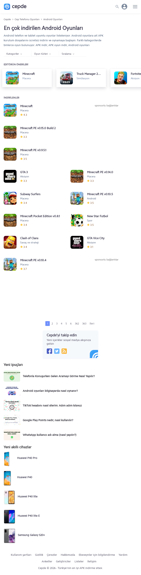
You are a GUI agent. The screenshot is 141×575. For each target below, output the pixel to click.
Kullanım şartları (21, 554)
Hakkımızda (68, 554)
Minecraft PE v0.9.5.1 (33, 150)
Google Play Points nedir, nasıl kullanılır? (48, 420)
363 (84, 323)
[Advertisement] (106, 135)
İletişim (91, 561)
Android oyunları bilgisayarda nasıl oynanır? (50, 391)
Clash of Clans (29, 238)
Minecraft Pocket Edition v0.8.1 (40, 216)
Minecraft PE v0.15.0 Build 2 (38, 128)
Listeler (79, 561)
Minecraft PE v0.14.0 (100, 172)
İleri (92, 323)
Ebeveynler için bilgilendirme (97, 554)
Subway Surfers (30, 194)
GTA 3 (24, 172)
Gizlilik (39, 554)
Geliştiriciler (63, 561)
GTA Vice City (95, 238)
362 (77, 323)
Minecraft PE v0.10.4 (33, 260)
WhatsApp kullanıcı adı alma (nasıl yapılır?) (49, 435)
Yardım (123, 554)
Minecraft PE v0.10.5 (100, 194)
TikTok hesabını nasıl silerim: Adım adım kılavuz (52, 405)
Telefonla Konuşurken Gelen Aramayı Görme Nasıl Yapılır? (59, 376)
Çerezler (52, 554)
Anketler (47, 561)
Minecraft (26, 106)
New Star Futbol (97, 216)
